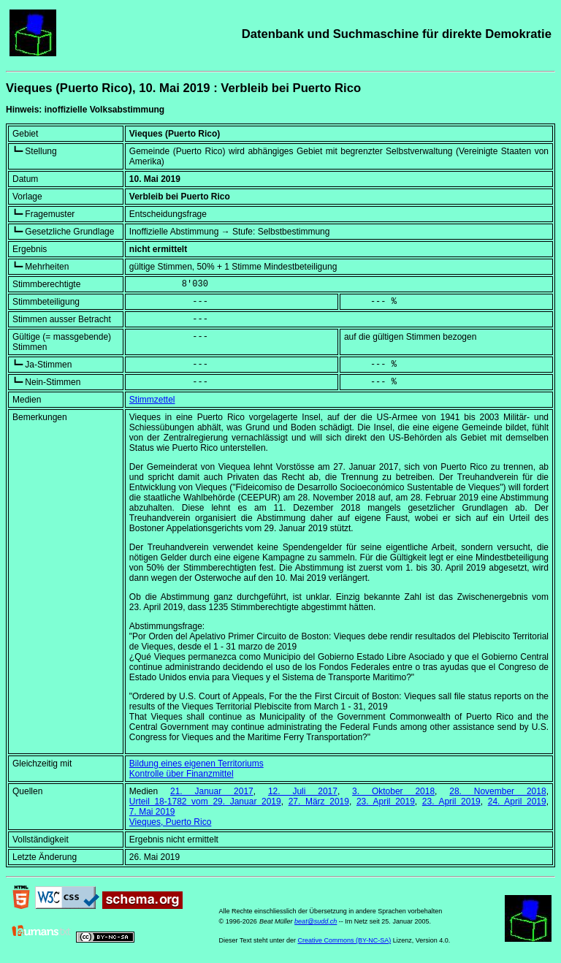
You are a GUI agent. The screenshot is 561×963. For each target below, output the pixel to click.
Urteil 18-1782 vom (205, 801)
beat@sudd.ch (315, 921)
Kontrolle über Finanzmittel (181, 774)
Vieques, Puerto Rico (170, 822)
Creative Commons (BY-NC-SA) (344, 940)
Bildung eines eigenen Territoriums (196, 763)
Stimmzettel (152, 400)
